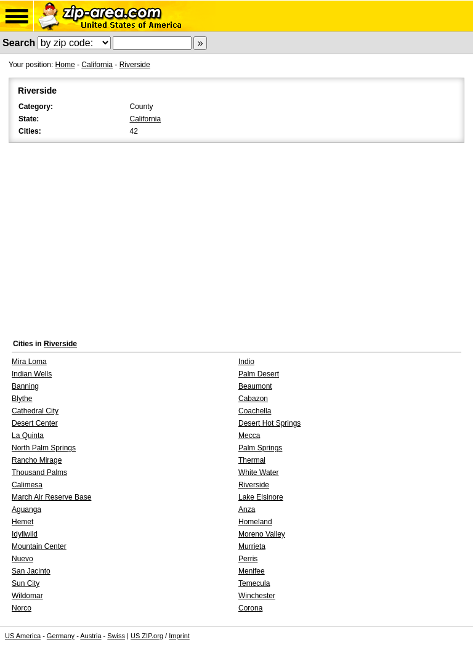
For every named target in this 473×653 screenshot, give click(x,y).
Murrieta (251, 546)
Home (65, 64)
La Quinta (28, 435)
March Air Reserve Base (51, 497)
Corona (250, 608)
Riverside (134, 64)
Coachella (254, 411)
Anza (246, 509)
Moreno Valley (261, 534)
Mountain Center (39, 546)
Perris (247, 558)
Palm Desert (258, 374)
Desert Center (35, 423)
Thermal (251, 460)
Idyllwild (25, 534)
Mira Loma (29, 361)
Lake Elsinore (260, 497)
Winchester (256, 595)
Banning (25, 386)
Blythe (22, 398)
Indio (246, 361)
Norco (21, 608)
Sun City (25, 583)
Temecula (254, 583)
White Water (258, 472)
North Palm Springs (44, 448)
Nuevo (22, 558)
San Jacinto (31, 571)
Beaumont (255, 386)
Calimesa (27, 485)
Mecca (249, 435)
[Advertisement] (236, 238)
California (97, 64)
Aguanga (26, 509)
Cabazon (253, 398)
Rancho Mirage (37, 460)
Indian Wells (32, 374)
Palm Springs (260, 448)
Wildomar (27, 595)
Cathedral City (35, 411)
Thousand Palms (39, 472)
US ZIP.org (147, 635)
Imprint (179, 635)
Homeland (255, 521)
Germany (61, 635)
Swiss (116, 635)
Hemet (22, 521)
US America (23, 635)
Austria (90, 635)
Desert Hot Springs (269, 423)
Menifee (251, 571)
